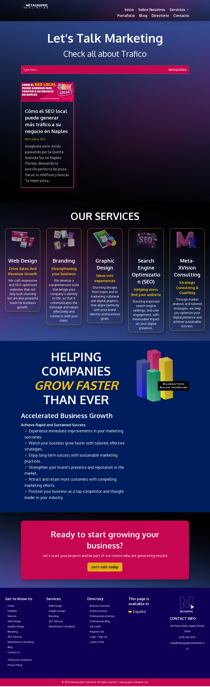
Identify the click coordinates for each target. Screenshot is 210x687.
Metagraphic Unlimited (83, 682)
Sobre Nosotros (151, 10)
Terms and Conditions (20, 659)
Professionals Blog (100, 621)
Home (11, 605)
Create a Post (97, 641)
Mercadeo (31, 139)
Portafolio (126, 16)
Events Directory (98, 610)
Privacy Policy (15, 665)
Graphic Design (16, 626)
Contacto (181, 16)
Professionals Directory (102, 616)
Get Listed (95, 626)
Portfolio (12, 610)
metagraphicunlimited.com (133, 682)
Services (12, 616)
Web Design (22, 260)
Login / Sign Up (98, 636)
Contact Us (14, 652)
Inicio (129, 10)
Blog (143, 16)
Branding (64, 260)
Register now (97, 631)
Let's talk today (104, 567)
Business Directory (100, 605)
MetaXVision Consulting (21, 641)
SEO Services (15, 636)
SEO (43, 139)
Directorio (160, 16)
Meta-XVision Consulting (187, 267)
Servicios (177, 10)
